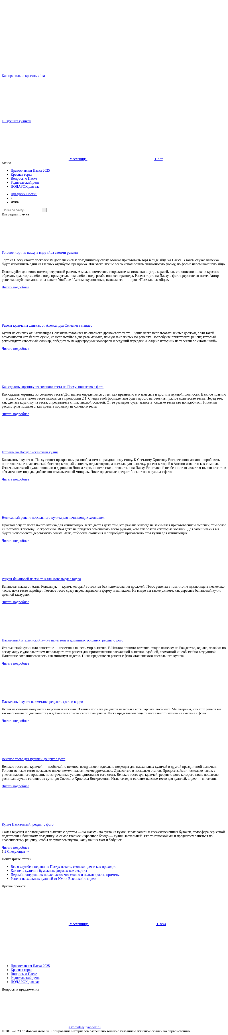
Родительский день (25, 182)
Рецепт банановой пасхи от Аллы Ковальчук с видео (41, 579)
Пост (125, 159)
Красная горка (21, 174)
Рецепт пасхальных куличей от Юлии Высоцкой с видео (53, 878)
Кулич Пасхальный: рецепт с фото (27, 824)
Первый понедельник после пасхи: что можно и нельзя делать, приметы (65, 874)
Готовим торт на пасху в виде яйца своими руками (40, 252)
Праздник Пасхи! (24, 194)
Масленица (44, 159)
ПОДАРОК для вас (25, 186)
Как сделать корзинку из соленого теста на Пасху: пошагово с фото (53, 387)
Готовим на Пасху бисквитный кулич (30, 452)
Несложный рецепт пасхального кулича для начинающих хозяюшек (53, 517)
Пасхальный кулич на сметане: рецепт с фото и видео (42, 701)
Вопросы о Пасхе (24, 178)
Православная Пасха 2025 (30, 170)
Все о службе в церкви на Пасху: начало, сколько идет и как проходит (63, 866)
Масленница (45, 924)
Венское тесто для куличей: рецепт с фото (33, 759)
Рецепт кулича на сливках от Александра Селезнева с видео (47, 325)
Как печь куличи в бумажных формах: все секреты (49, 870)
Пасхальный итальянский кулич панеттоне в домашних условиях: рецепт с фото (62, 640)
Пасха (127, 924)
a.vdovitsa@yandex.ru (51, 1027)
